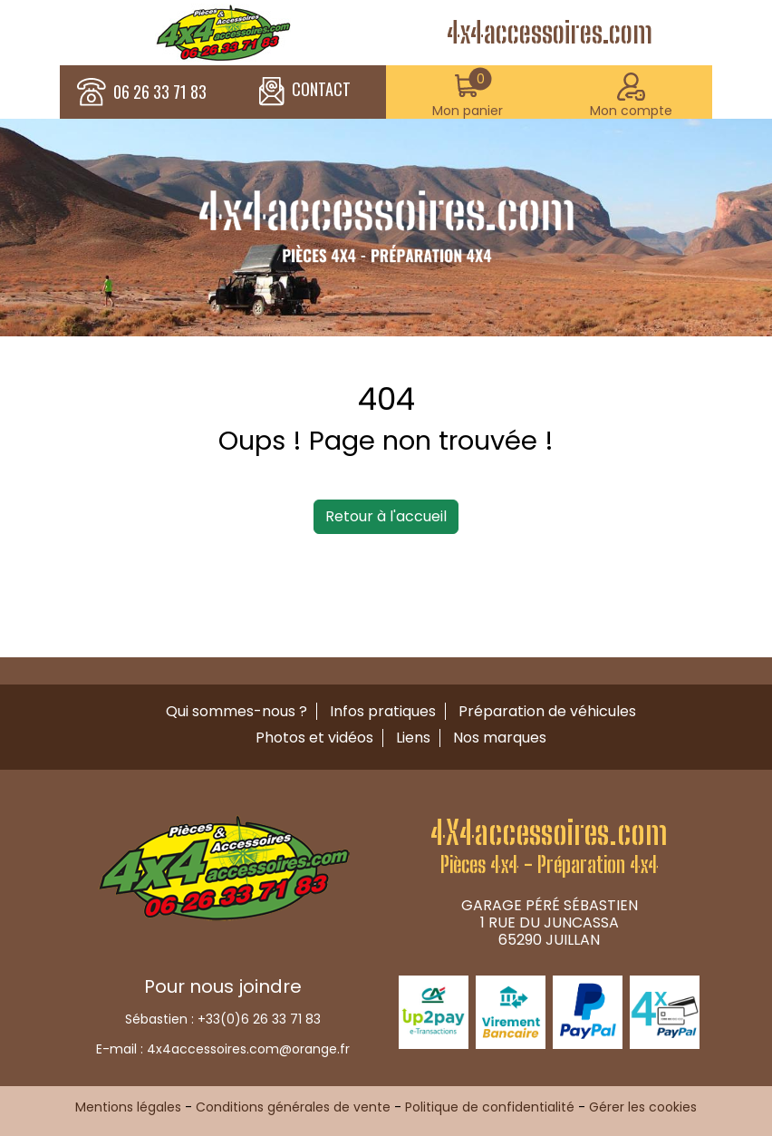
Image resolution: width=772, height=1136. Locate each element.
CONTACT (305, 91)
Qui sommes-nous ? (236, 711)
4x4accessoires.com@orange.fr (248, 1049)
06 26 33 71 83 (160, 92)
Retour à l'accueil (386, 516)
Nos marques (499, 737)
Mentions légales (128, 1107)
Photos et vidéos (314, 737)
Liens (413, 737)
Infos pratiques (383, 711)
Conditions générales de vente (293, 1107)
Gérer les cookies (643, 1107)
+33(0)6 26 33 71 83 (259, 1019)
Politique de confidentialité (489, 1107)
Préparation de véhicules (547, 711)
